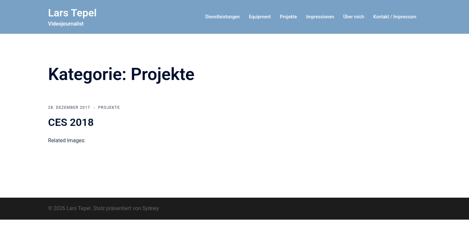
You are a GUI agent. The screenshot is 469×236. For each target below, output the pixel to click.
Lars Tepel (72, 13)
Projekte (288, 16)
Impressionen (320, 16)
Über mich (353, 16)
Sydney (150, 208)
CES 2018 (71, 122)
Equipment (260, 16)
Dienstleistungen (222, 16)
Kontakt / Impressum (394, 16)
